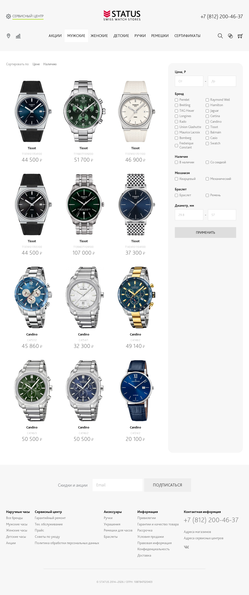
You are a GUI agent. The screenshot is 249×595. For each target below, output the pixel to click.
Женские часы (16, 530)
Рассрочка (144, 530)
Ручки (140, 35)
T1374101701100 (135, 154)
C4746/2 (84, 433)
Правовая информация (154, 543)
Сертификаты (187, 35)
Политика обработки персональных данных (67, 543)
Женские (99, 35)
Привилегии (146, 518)
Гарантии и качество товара (158, 524)
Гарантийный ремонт (50, 518)
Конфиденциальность (153, 549)
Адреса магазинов (197, 532)
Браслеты (111, 536)
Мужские (76, 35)
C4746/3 (32, 433)
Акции (55, 35)
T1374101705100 (32, 247)
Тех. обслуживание (49, 524)
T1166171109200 (83, 154)
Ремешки (160, 35)
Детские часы (16, 536)
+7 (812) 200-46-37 (222, 16)
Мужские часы (16, 524)
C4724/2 (135, 433)
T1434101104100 (135, 247)
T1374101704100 (32, 154)
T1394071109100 (83, 247)
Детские (121, 35)
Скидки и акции (73, 485)
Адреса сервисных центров (203, 538)
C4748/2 (135, 340)
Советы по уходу (47, 536)
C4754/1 (83, 340)
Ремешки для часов (118, 530)
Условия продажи (150, 536)
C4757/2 (32, 340)
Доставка (144, 555)
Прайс (39, 530)
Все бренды (14, 518)
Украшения (112, 524)
